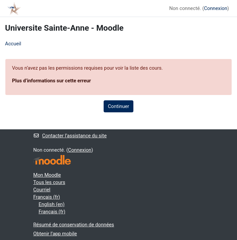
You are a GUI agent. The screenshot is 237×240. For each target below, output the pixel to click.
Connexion (215, 8)
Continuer (118, 106)
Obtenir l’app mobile (55, 234)
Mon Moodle (47, 175)
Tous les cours (49, 182)
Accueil (13, 44)
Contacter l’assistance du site (70, 136)
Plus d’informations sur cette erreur (51, 81)
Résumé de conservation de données (73, 225)
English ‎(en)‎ (52, 204)
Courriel (41, 190)
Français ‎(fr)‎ (46, 197)
